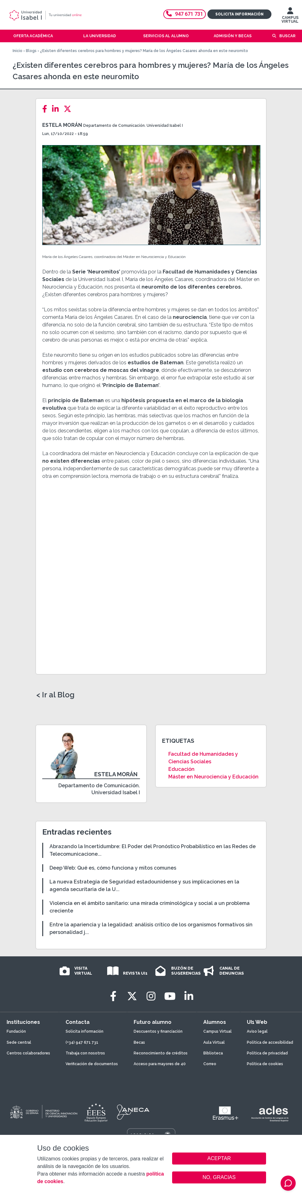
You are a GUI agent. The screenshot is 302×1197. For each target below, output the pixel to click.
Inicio (17, 51)
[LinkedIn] (57, 109)
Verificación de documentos (92, 1064)
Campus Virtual (217, 1031)
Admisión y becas (233, 36)
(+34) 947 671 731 (82, 1042)
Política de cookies (265, 1064)
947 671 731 (184, 14)
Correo (209, 1064)
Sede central (19, 1042)
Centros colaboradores (28, 1053)
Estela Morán (62, 125)
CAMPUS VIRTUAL (290, 17)
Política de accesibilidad (270, 1042)
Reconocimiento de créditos (161, 1053)
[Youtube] (170, 996)
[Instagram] (151, 996)
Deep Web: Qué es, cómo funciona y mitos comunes (112, 868)
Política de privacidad (267, 1053)
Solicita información (239, 14)
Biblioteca (213, 1053)
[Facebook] (46, 109)
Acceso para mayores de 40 (160, 1064)
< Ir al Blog (55, 695)
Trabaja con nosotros (85, 1053)
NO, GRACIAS (219, 1177)
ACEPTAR (219, 1158)
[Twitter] (69, 109)
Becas (139, 1042)
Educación (181, 769)
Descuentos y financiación (158, 1031)
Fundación (16, 1031)
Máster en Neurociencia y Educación (213, 777)
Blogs (31, 51)
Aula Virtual (214, 1042)
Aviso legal (257, 1031)
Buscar (287, 36)
